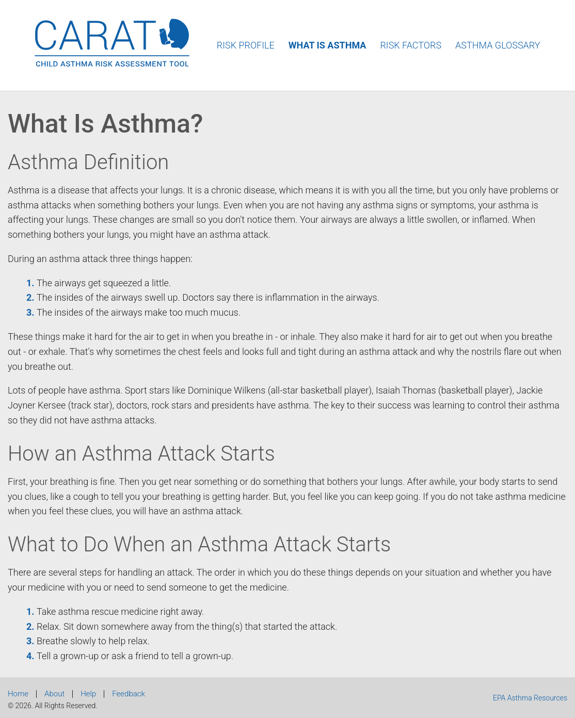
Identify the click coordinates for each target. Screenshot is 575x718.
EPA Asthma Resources (530, 698)
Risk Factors (410, 45)
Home (18, 693)
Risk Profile (246, 45)
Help (88, 693)
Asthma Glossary (497, 45)
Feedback (128, 693)
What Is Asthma (327, 45)
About (54, 693)
